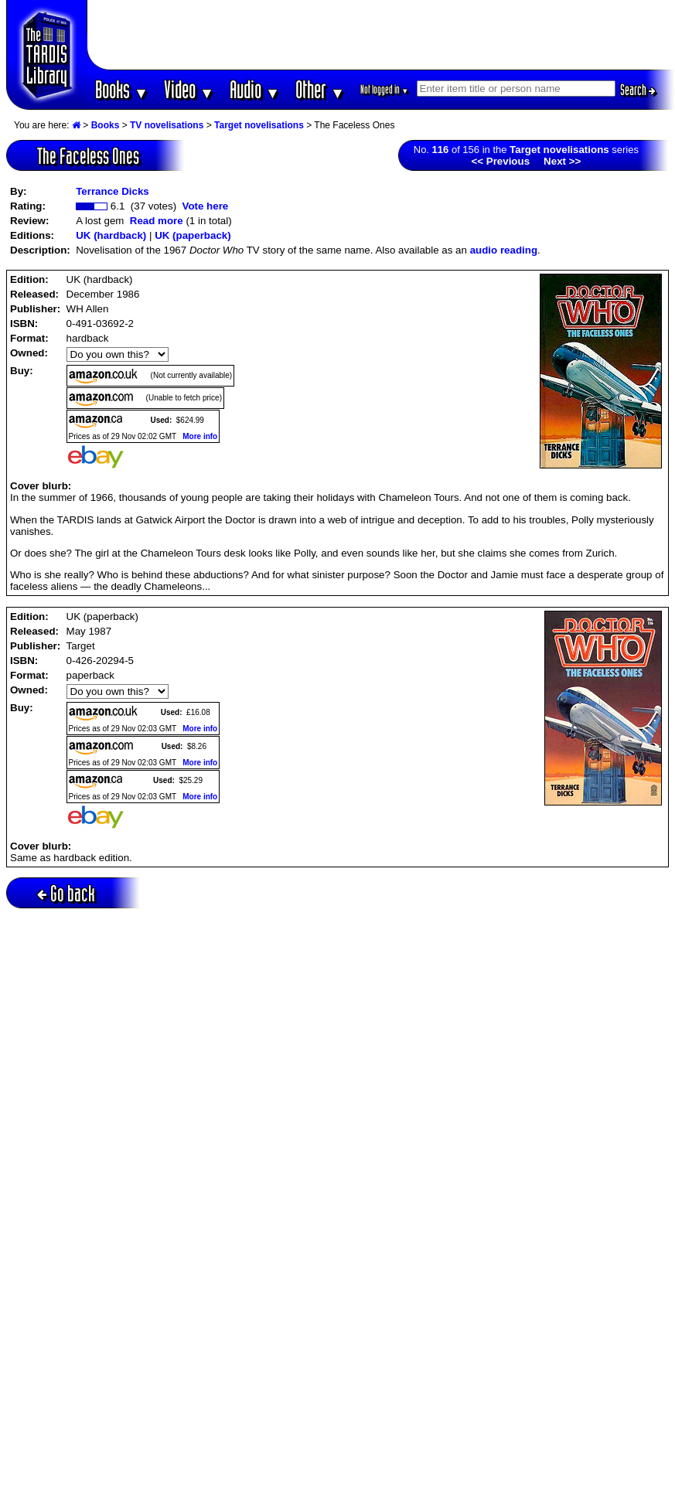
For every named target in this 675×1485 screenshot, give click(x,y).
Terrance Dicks (112, 191)
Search (638, 89)
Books (121, 89)
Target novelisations (259, 125)
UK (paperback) (193, 235)
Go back (66, 893)
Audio (255, 89)
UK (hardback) (111, 235)
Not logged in (384, 89)
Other (320, 89)
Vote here (205, 206)
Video (189, 89)
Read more (156, 220)
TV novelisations (166, 125)
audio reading (503, 250)
